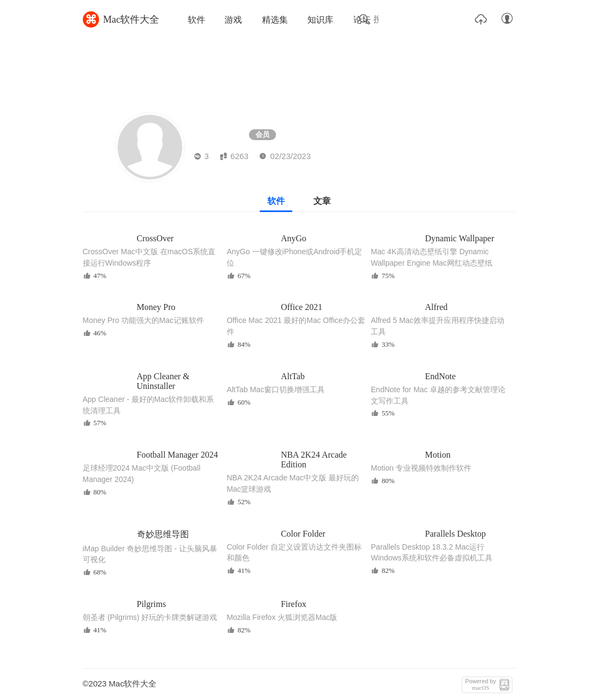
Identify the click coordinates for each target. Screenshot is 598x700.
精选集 (275, 19)
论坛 (362, 19)
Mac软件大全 (121, 19)
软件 (196, 19)
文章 (322, 201)
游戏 (233, 19)
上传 (481, 19)
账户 (507, 19)
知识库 (320, 19)
